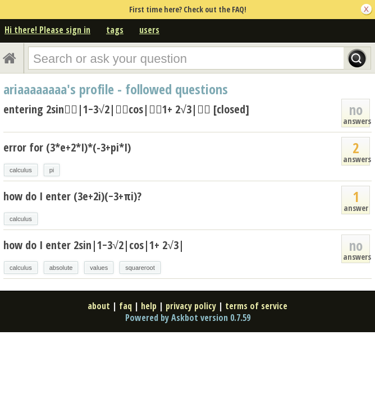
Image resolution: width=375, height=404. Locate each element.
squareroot (140, 267)
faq (125, 306)
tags (115, 30)
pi (51, 170)
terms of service (256, 306)
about (99, 306)
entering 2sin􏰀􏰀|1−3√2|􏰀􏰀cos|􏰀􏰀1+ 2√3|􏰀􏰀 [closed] (126, 109)
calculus (21, 170)
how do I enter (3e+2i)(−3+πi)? (72, 196)
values (99, 267)
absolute (61, 267)
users (149, 30)
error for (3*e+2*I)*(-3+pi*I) (67, 147)
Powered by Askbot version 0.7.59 (187, 317)
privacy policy (191, 306)
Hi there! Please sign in (47, 30)
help (149, 306)
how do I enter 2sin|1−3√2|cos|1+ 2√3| (93, 244)
